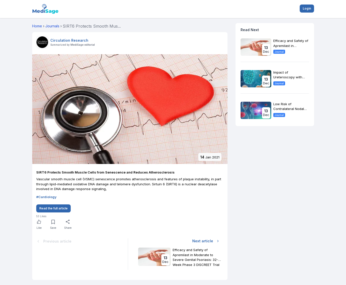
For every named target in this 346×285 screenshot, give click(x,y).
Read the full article (53, 208)
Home (37, 26)
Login (307, 8)
